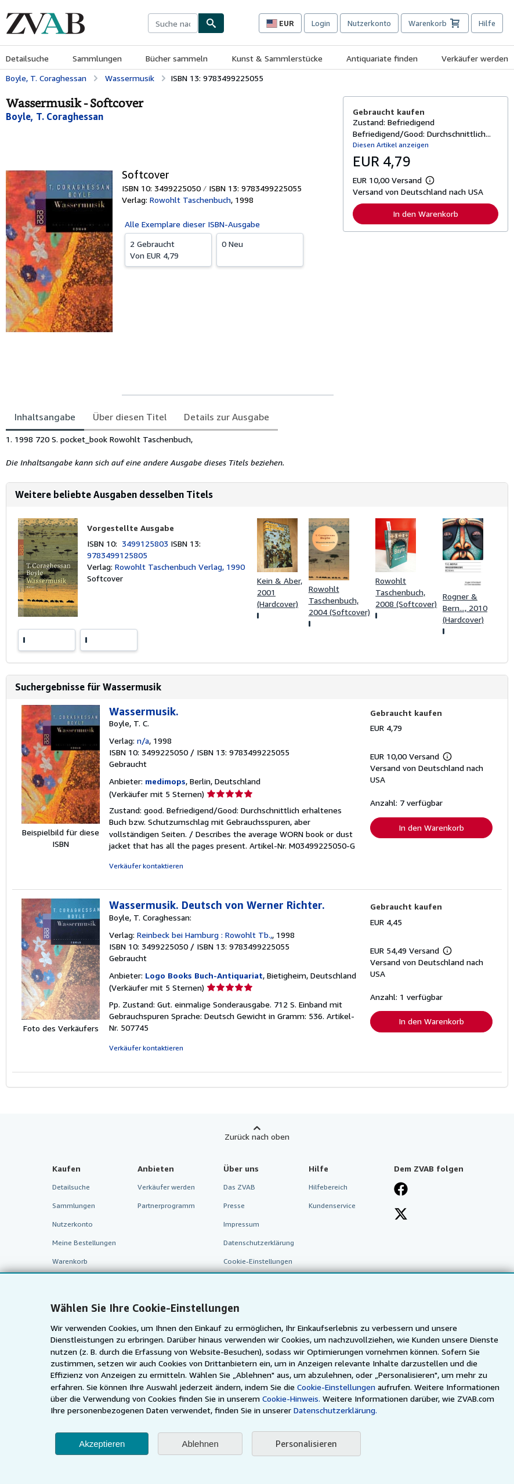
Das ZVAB (239, 1187)
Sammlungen (97, 58)
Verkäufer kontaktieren (146, 865)
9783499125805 (117, 555)
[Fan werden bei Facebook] (401, 1190)
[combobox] (173, 23)
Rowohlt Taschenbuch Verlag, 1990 (180, 567)
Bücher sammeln (177, 58)
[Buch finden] (211, 23)
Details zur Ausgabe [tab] (226, 417)
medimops (165, 781)
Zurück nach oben (257, 1136)
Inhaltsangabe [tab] (45, 417)
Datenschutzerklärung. (335, 1410)
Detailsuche (27, 58)
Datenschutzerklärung (258, 1242)
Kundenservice (332, 1205)
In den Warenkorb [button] (425, 214)
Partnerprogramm (166, 1205)
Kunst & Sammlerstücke (277, 58)
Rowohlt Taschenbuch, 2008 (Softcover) (406, 592)
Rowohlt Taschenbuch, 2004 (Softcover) (339, 600)
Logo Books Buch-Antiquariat (204, 975)
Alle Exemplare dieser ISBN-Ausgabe (192, 224)
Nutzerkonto (369, 23)
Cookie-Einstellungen (336, 1387)
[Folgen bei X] (401, 1215)
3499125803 (146, 543)
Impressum (241, 1224)
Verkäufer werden (474, 58)
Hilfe (487, 23)
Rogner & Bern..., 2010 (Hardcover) (465, 607)
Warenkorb (70, 1261)
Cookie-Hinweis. (291, 1398)
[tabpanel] (170, 451)
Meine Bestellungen (84, 1242)
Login (321, 23)
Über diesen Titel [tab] (129, 417)
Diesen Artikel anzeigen (391, 144)
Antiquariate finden (382, 58)
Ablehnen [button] (200, 1444)
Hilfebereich (328, 1187)
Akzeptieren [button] (102, 1444)
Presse (234, 1205)
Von (168, 249)
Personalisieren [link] (306, 1443)
